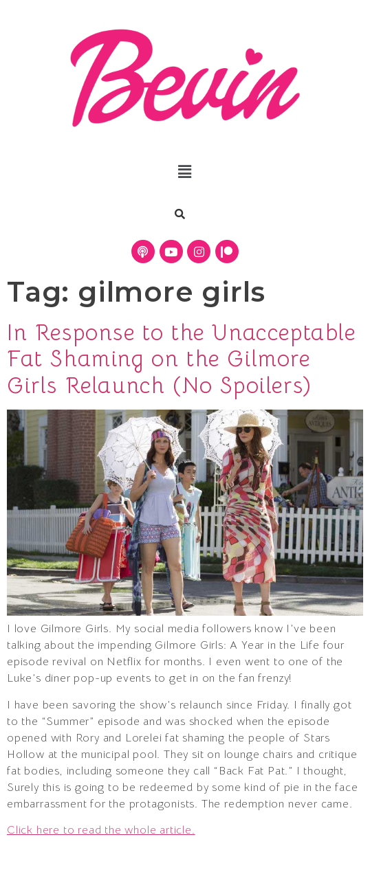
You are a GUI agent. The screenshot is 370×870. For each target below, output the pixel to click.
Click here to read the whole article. (101, 830)
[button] (185, 172)
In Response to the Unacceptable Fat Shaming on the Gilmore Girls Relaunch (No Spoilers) (181, 359)
